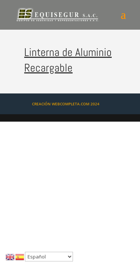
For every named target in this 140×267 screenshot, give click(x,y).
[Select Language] (49, 256)
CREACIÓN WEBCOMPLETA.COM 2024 (65, 103)
